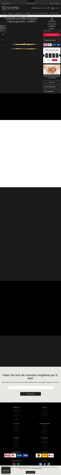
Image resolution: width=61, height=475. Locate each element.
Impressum (16, 447)
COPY (55, 59)
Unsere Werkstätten (44, 412)
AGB (16, 443)
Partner (16, 430)
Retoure (16, 416)
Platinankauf (44, 432)
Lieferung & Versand (16, 414)
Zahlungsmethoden (16, 411)
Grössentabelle (16, 427)
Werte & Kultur (44, 409)
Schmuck (10, 12)
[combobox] (39, 8)
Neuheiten (28, 12)
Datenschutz (16, 441)
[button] (3, 34)
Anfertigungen (16, 429)
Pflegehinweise (16, 425)
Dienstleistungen (54, 12)
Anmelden (57, 3)
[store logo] (10, 8)
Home (3, 15)
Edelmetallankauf (43, 12)
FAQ (16, 412)
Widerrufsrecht (16, 445)
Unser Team (45, 411)
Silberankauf (44, 429)
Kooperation (44, 414)
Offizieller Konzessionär (51, 23)
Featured (35, 12)
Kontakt (16, 418)
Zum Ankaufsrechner (52, 77)
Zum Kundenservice (16, 409)
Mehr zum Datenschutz (37, 468)
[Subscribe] (30, 393)
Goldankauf (45, 427)
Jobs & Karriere (16, 439)
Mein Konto (52, 3)
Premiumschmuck (19, 12)
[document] (30, 470)
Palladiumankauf (45, 430)
